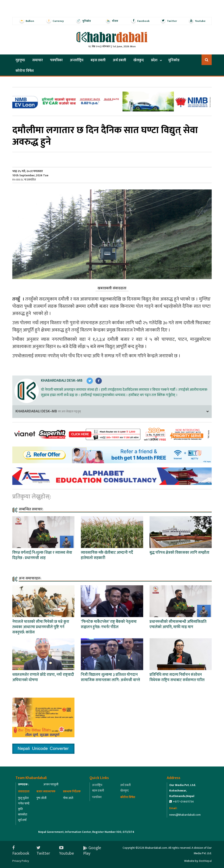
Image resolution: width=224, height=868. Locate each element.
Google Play (92, 850)
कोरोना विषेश (24, 71)
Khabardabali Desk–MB (62, 380)
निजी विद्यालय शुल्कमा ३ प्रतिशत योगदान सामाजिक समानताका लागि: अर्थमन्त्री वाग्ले (110, 677)
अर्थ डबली (119, 60)
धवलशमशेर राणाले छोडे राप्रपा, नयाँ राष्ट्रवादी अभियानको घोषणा (43, 677)
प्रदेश (154, 60)
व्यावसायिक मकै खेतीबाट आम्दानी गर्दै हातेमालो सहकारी (107, 555)
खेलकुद (138, 60)
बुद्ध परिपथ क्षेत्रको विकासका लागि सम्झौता (179, 552)
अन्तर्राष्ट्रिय (76, 60)
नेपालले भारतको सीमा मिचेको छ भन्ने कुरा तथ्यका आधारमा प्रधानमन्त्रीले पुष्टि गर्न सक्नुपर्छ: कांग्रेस (40, 627)
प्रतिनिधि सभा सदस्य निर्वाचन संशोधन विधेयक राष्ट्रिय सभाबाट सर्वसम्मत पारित (177, 677)
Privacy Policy (20, 860)
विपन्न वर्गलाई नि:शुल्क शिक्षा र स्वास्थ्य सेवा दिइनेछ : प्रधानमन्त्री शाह (42, 555)
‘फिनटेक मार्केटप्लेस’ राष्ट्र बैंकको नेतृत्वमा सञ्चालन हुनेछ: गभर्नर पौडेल (109, 624)
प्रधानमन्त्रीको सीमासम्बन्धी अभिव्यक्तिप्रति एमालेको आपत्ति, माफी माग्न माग (178, 624)
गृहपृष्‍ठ (20, 60)
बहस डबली (98, 60)
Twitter (43, 850)
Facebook (20, 850)
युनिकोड (173, 60)
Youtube (66, 850)
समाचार (37, 60)
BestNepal (205, 860)
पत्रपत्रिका (56, 60)
